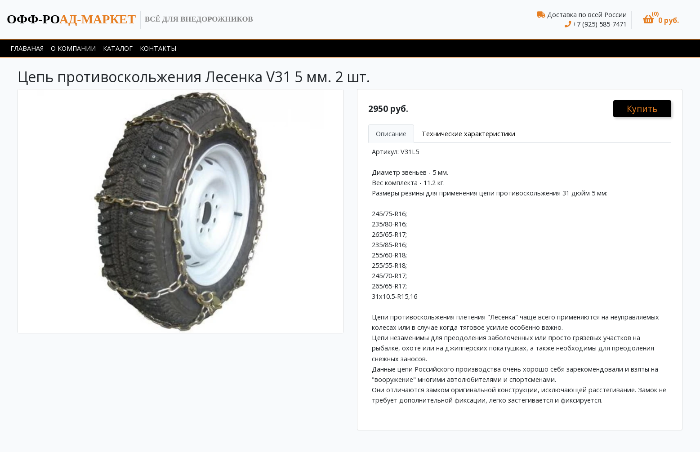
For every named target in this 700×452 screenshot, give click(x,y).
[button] (661, 19)
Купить (642, 108)
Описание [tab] (391, 133)
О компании (73, 48)
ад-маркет (71, 19)
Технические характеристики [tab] (468, 133)
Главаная (27, 48)
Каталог (118, 48)
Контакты (158, 48)
